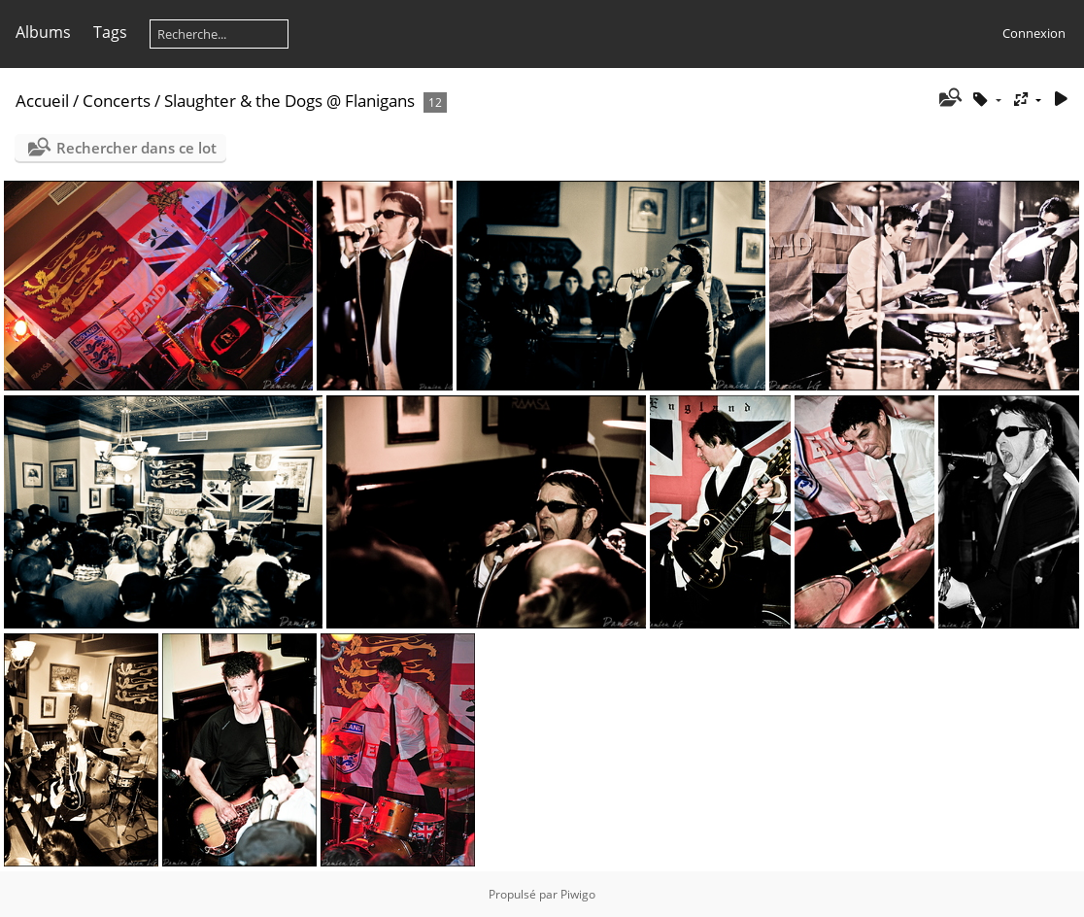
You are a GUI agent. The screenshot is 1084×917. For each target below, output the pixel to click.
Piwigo (577, 894)
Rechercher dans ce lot (136, 147)
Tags (110, 32)
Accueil (42, 100)
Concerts (117, 100)
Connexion (1034, 33)
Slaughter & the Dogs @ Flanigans (289, 100)
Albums (43, 32)
